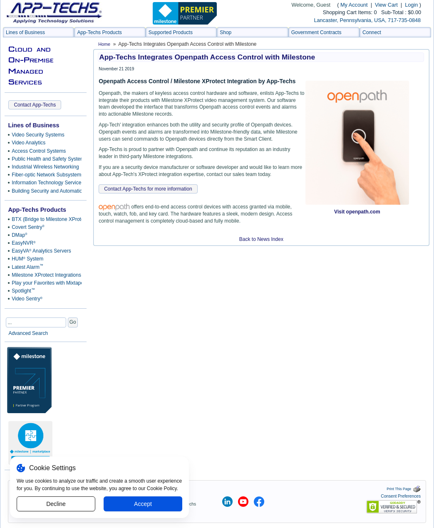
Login (411, 5)
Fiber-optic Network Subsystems (45, 175)
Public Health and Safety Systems (45, 159)
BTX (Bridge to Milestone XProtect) (45, 219)
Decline (56, 504)
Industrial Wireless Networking (45, 167)
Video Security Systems (38, 135)
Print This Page (404, 489)
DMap (19, 235)
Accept (143, 504)
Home (104, 44)
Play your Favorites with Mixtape (45, 283)
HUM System (27, 259)
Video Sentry (27, 299)
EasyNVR (23, 243)
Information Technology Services (45, 183)
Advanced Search (28, 333)
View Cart (387, 5)
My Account (354, 5)
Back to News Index (261, 239)
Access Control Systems (39, 151)
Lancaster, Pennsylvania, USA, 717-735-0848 (367, 20)
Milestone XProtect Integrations (45, 275)
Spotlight (23, 291)
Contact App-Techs (35, 105)
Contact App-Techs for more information (148, 189)
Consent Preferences (401, 496)
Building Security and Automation (45, 191)
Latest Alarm (27, 266)
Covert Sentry (28, 227)
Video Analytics (28, 143)
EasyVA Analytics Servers (41, 251)
